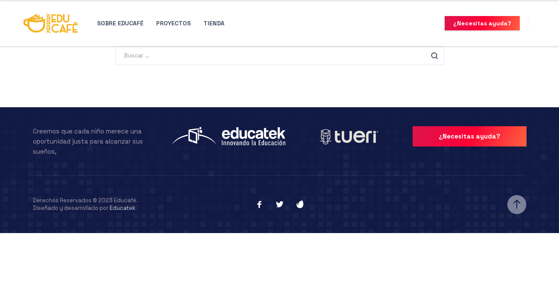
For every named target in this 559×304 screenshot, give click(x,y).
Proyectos (173, 23)
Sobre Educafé (120, 23)
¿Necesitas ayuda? (482, 23)
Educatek (122, 208)
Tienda (213, 23)
